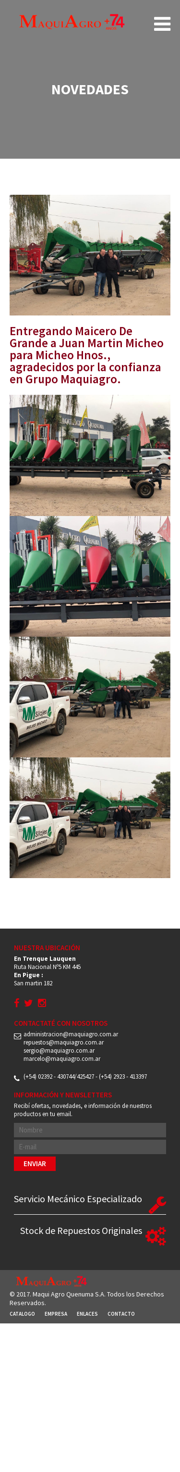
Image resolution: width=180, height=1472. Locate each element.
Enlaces (87, 1313)
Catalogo (22, 1313)
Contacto (121, 1313)
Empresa (56, 1313)
